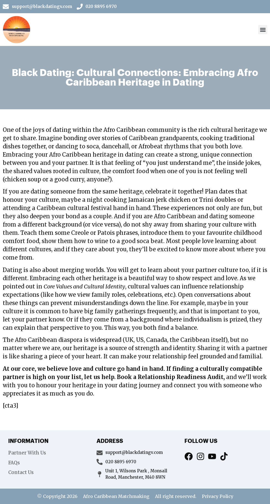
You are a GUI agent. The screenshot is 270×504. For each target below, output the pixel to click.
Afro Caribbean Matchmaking (116, 496)
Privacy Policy (217, 496)
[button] (262, 29)
